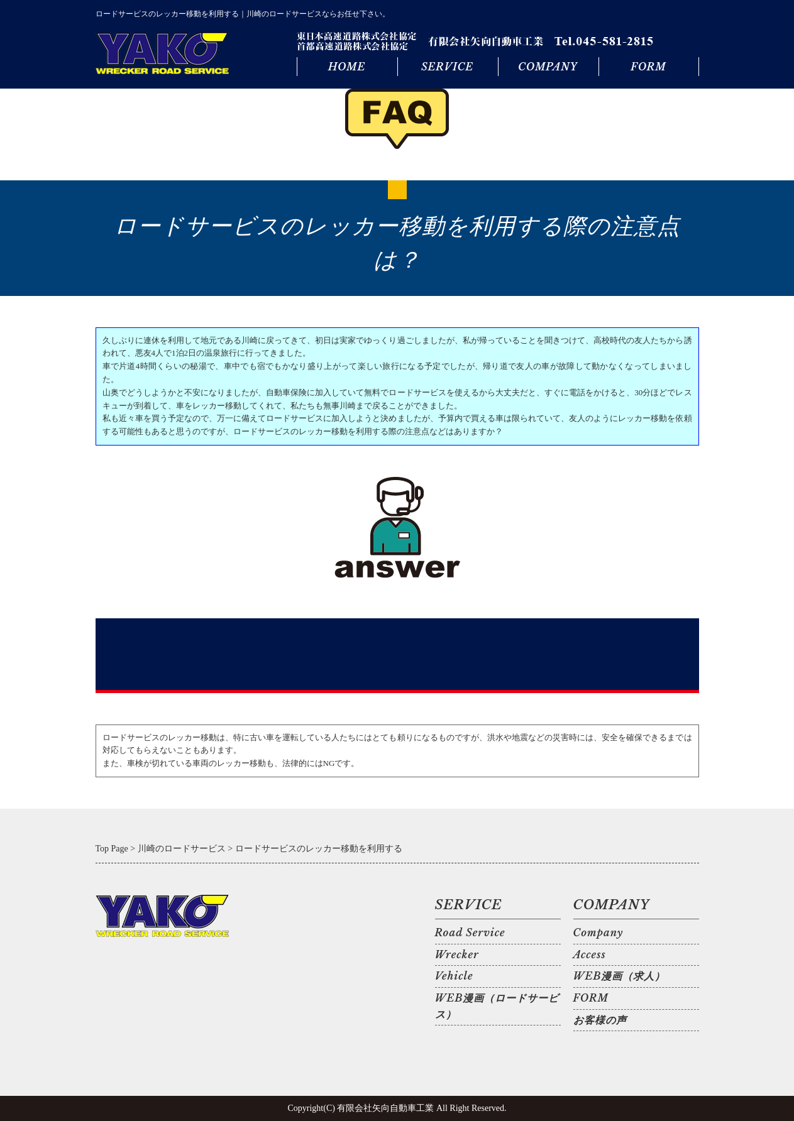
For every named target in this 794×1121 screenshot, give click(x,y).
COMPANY (547, 66)
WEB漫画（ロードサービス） (497, 1006)
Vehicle (454, 976)
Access (589, 954)
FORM (648, 66)
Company (598, 932)
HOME (346, 66)
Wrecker (457, 954)
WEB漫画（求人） (619, 976)
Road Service (470, 932)
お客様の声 (600, 1020)
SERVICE (447, 66)
